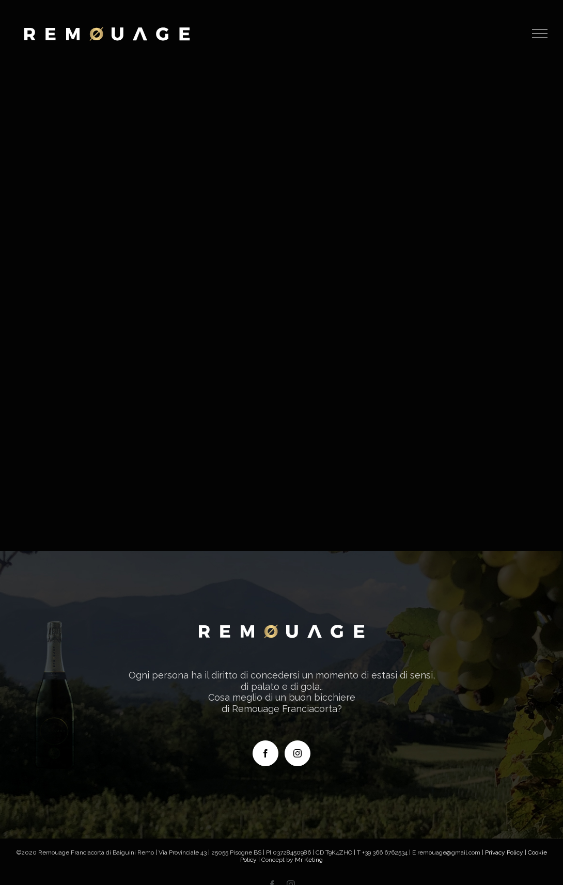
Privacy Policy (504, 852)
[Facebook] (265, 753)
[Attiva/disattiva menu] (540, 33)
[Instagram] (297, 753)
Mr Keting (309, 859)
